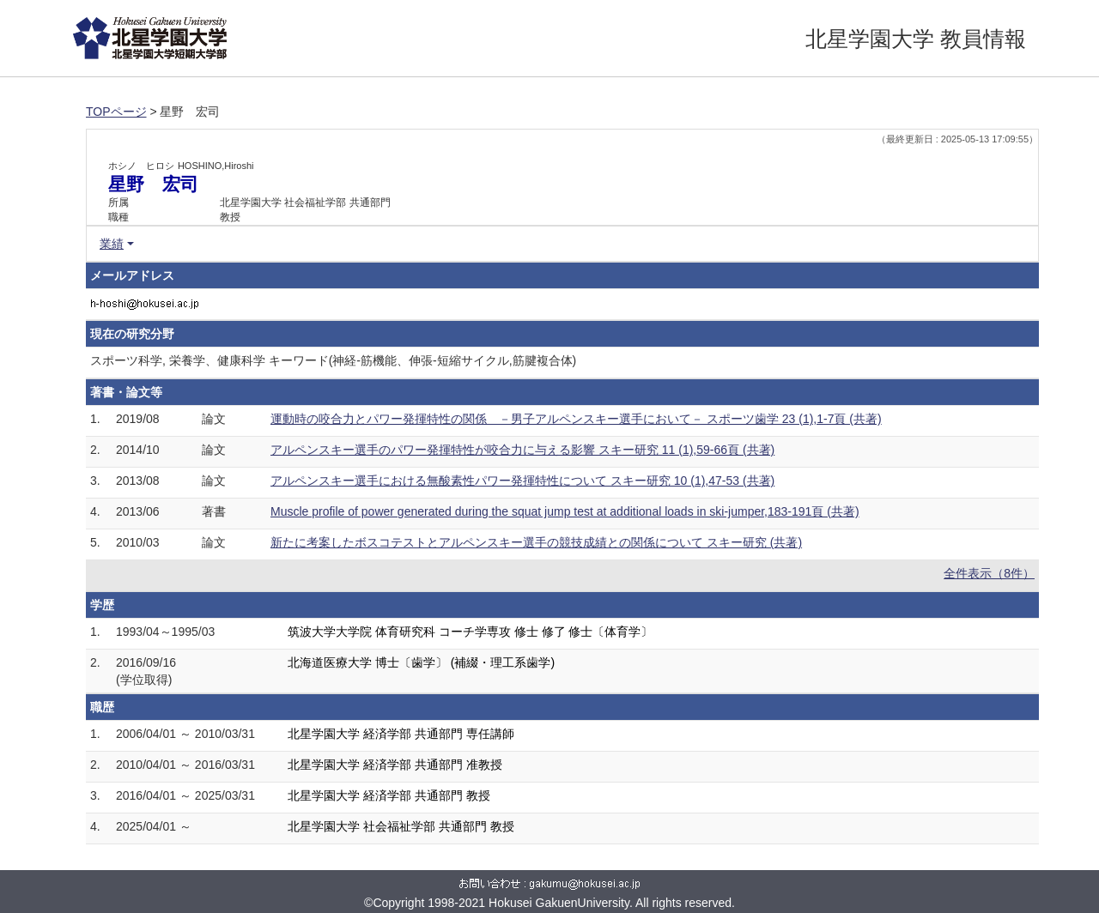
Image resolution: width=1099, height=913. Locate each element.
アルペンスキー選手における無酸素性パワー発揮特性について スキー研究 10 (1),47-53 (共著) (522, 480)
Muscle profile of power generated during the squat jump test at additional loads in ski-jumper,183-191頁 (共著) (564, 511)
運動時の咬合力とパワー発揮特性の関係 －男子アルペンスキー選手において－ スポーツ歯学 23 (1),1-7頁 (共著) (576, 419)
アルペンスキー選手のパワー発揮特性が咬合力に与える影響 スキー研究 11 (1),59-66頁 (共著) (522, 449)
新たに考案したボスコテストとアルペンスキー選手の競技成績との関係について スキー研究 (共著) (536, 542)
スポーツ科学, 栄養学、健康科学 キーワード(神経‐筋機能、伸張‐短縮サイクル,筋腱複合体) (333, 360)
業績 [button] (112, 244)
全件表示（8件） (989, 573)
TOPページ (116, 111)
